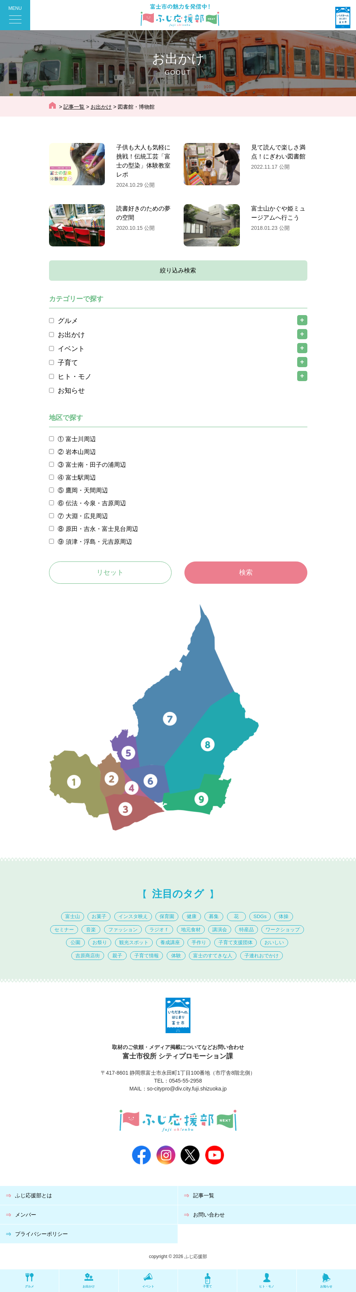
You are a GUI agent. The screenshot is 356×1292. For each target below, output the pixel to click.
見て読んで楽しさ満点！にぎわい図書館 (278, 152)
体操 (283, 916)
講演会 (219, 929)
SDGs (260, 916)
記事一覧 (203, 1195)
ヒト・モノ (75, 376)
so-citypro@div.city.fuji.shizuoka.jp (187, 1089)
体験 (176, 955)
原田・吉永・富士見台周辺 (102, 529)
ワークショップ (282, 929)
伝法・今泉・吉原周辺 (96, 503)
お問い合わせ (209, 1215)
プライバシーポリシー (41, 1234)
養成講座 (170, 942)
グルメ (68, 321)
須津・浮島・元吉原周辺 (99, 541)
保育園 (167, 916)
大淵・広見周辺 (87, 516)
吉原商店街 (87, 955)
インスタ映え (133, 916)
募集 (214, 916)
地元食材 (191, 929)
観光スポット (134, 942)
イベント (71, 348)
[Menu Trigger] (15, 15)
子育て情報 (146, 955)
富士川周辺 (81, 439)
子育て (68, 362)
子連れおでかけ (261, 955)
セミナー (64, 929)
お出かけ (71, 334)
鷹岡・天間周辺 (87, 490)
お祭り (99, 942)
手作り (199, 942)
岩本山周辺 (81, 452)
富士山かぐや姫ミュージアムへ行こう (278, 213)
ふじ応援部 (195, 1256)
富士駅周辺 (81, 477)
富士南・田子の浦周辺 (96, 464)
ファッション (123, 929)
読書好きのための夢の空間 (143, 213)
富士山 (72, 916)
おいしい (274, 942)
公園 (75, 942)
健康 (191, 916)
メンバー (25, 1215)
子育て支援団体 (235, 942)
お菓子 (99, 916)
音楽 (91, 929)
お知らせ (71, 390)
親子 (117, 955)
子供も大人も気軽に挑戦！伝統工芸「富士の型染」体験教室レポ (143, 161)
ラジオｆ (159, 929)
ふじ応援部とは (33, 1195)
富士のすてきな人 (212, 955)
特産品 (246, 929)
